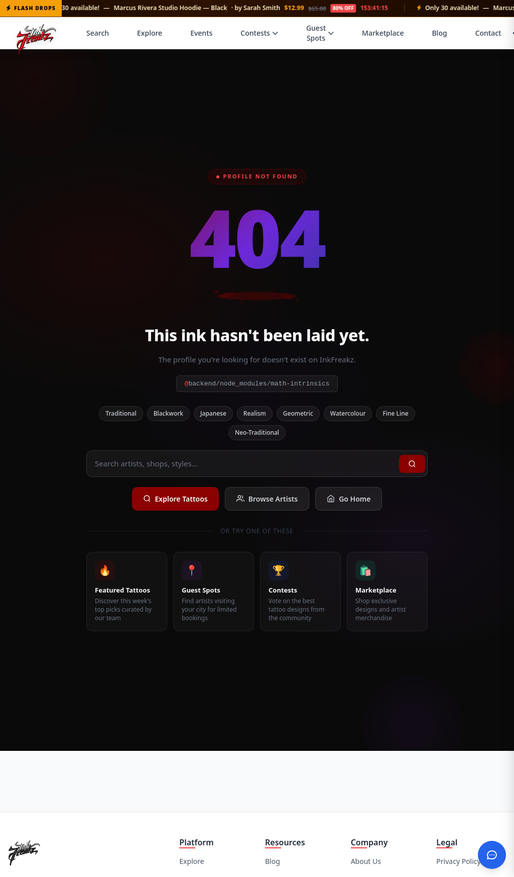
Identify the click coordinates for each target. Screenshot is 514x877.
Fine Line (395, 413)
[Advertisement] (257, 780)
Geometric (298, 413)
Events (201, 33)
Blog (439, 33)
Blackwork (168, 413)
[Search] (412, 464)
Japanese (213, 413)
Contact (488, 33)
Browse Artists (267, 499)
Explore (149, 33)
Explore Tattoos (175, 499)
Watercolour (348, 413)
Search (97, 33)
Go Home (348, 499)
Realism (254, 413)
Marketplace (383, 33)
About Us (366, 861)
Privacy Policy (458, 861)
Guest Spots (320, 33)
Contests (259, 33)
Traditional (120, 413)
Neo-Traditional (257, 432)
